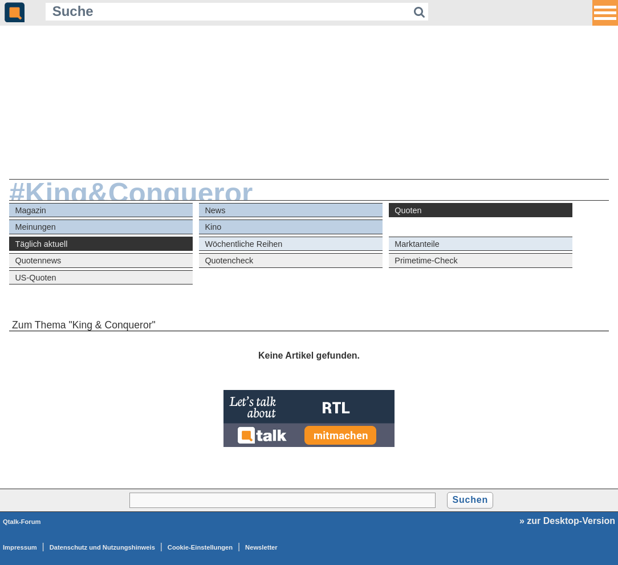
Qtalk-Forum (22, 521)
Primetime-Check (426, 260)
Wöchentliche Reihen (243, 244)
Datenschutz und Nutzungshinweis (102, 547)
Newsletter (261, 547)
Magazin (30, 210)
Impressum (20, 547)
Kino (213, 226)
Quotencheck (229, 260)
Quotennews (38, 260)
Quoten (408, 210)
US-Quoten (35, 277)
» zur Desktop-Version (567, 521)
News (215, 210)
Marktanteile (417, 244)
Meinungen (35, 226)
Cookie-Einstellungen (200, 547)
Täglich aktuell (41, 244)
